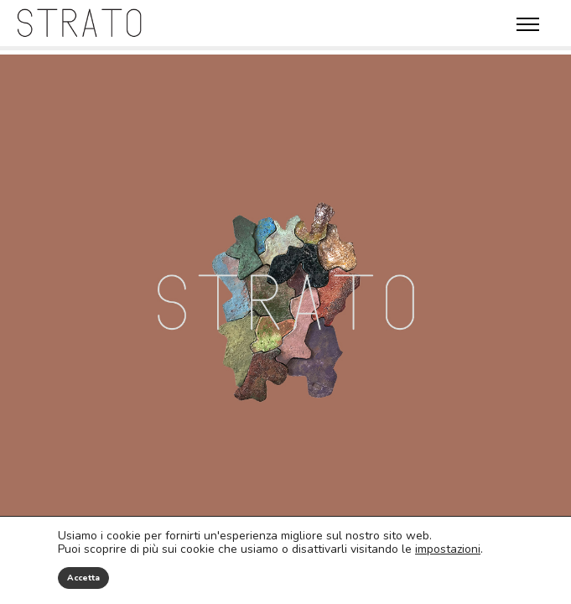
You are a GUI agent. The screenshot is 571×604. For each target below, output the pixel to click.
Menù (527, 23)
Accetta (83, 578)
